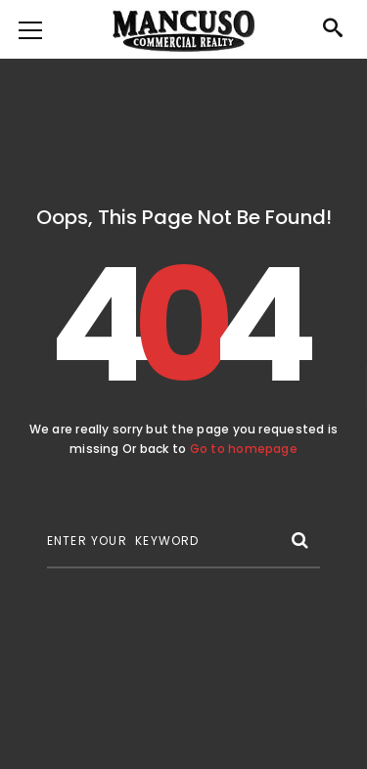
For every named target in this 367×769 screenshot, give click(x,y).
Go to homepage (244, 448)
